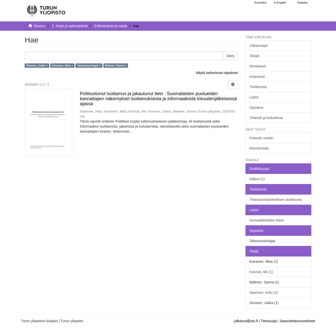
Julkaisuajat (258, 46)
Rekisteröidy (259, 148)
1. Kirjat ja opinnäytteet (70, 26)
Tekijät (254, 56)
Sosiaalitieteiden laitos (266, 220)
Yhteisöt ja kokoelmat (266, 118)
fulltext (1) (257, 179)
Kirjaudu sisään (261, 138)
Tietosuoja (269, 321)
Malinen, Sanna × (115, 65)
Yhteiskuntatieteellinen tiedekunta (275, 200)
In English (280, 2)
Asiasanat (257, 77)
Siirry (231, 56)
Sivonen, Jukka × (37, 65)
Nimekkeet (257, 66)
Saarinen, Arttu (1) (263, 292)
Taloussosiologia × (89, 65)
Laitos (254, 97)
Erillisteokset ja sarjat (110, 26)
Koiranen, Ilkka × (62, 65)
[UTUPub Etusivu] (46, 9)
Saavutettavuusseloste (297, 321)
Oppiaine (256, 107)
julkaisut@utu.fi (246, 321)
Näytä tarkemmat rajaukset (217, 73)
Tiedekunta (258, 87)
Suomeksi (260, 2)
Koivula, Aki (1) (261, 272)
